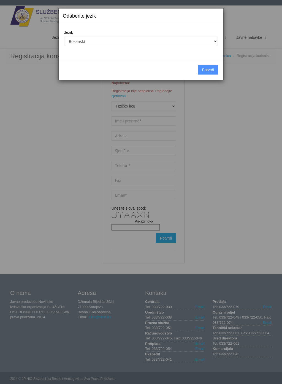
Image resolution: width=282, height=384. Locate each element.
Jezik (68, 32)
